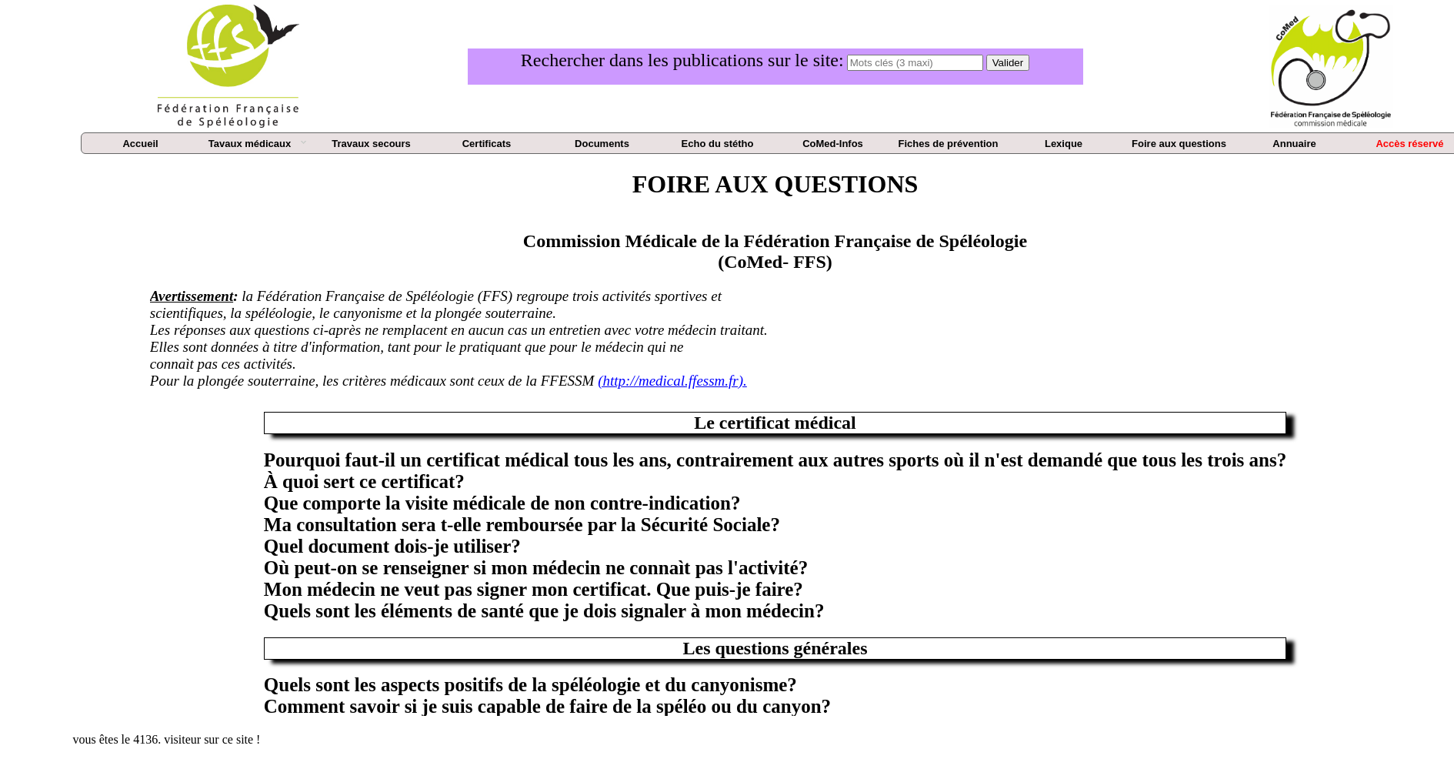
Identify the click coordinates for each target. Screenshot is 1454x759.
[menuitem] (140, 144)
